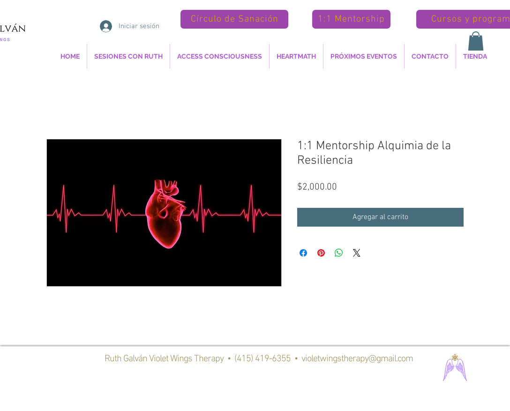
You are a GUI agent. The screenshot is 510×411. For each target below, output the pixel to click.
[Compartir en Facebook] (303, 253)
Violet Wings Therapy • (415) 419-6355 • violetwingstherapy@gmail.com (281, 359)
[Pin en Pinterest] (321, 253)
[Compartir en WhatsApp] (339, 253)
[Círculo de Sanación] (234, 19)
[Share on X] (356, 253)
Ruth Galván (127, 359)
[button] (476, 41)
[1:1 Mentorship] (351, 19)
